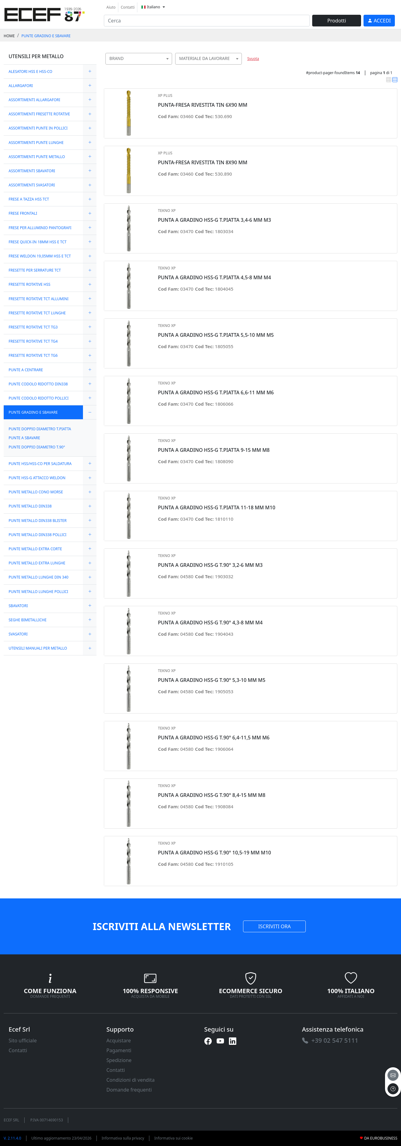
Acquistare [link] (118, 1040)
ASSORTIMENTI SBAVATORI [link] (32, 170)
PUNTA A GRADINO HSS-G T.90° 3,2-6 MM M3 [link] (210, 565)
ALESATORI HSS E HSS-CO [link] (30, 71)
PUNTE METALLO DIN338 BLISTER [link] (38, 520)
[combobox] (138, 59)
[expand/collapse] (89, 71)
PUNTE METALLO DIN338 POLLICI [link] (37, 534)
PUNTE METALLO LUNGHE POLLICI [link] (38, 591)
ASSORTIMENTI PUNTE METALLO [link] (37, 156)
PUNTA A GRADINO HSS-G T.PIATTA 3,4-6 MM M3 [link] (214, 220)
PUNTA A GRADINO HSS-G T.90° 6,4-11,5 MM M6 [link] (213, 738)
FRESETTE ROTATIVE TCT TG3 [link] (33, 327)
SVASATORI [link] (18, 634)
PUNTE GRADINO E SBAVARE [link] (46, 35)
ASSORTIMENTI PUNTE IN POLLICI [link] (38, 128)
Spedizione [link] (119, 1060)
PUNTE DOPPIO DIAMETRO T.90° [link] (37, 447)
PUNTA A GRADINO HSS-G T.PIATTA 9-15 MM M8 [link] (213, 450)
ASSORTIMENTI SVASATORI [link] (32, 185)
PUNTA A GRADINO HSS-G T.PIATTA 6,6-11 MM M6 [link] (216, 393)
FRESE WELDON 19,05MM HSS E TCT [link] (40, 256)
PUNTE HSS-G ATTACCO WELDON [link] (37, 477)
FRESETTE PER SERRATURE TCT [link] (35, 270)
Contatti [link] (128, 7)
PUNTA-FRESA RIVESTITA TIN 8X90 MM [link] (202, 162)
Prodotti (336, 20)
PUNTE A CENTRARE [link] (26, 369)
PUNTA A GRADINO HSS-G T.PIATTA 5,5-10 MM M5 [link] (216, 335)
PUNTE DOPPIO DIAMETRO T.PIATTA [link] (40, 429)
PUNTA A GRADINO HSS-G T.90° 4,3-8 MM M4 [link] (210, 623)
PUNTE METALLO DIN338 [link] (30, 506)
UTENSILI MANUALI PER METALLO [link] (38, 648)
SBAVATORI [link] (18, 605)
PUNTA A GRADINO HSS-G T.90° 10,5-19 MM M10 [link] (214, 853)
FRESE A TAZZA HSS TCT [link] (29, 199)
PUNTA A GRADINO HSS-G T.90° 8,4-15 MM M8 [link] (211, 795)
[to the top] (393, 1088)
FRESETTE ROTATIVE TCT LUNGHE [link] (37, 313)
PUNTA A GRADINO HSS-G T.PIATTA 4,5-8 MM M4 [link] (214, 278)
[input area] (207, 20)
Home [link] (9, 35)
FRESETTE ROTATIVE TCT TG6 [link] (33, 355)
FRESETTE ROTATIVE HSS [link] (29, 284)
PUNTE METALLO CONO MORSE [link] (36, 492)
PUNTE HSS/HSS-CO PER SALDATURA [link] (40, 463)
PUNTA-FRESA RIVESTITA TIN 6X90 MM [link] (202, 105)
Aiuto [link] (111, 7)
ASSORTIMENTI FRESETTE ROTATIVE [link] (39, 114)
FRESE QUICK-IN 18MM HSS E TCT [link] (37, 242)
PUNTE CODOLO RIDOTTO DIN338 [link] (38, 384)
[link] (44, 13)
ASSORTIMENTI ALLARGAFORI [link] (34, 99)
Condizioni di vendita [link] (130, 1079)
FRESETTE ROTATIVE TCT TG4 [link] (33, 341)
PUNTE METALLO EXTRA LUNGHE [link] (37, 563)
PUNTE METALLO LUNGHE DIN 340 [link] (39, 577)
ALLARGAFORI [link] (21, 85)
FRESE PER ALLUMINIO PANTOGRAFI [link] (40, 227)
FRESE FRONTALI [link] (23, 213)
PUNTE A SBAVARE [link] (24, 437)
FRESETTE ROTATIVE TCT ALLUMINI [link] (39, 298)
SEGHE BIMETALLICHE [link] (27, 620)
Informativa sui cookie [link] (173, 1138)
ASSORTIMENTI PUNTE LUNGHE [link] (36, 142)
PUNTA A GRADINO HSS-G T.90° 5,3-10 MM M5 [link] (211, 680)
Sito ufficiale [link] (23, 1040)
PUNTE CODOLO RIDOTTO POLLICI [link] (39, 398)
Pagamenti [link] (118, 1050)
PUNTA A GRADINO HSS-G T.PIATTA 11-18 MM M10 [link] (216, 508)
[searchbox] (168, 66)
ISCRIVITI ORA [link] (274, 926)
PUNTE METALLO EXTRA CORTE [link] (35, 548)
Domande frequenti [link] (129, 1089)
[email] (393, 1075)
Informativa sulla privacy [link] (123, 1138)
